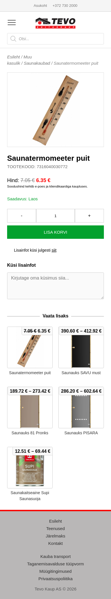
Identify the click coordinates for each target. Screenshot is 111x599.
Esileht (13, 56)
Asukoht (40, 5)
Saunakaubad (37, 63)
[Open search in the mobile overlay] (55, 38)
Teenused (55, 528)
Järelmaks (55, 535)
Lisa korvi (55, 232)
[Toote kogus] (55, 216)
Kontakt (55, 543)
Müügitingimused (55, 571)
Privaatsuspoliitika (55, 578)
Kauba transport (55, 556)
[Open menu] (12, 22)
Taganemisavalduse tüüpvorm (55, 563)
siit (54, 250)
